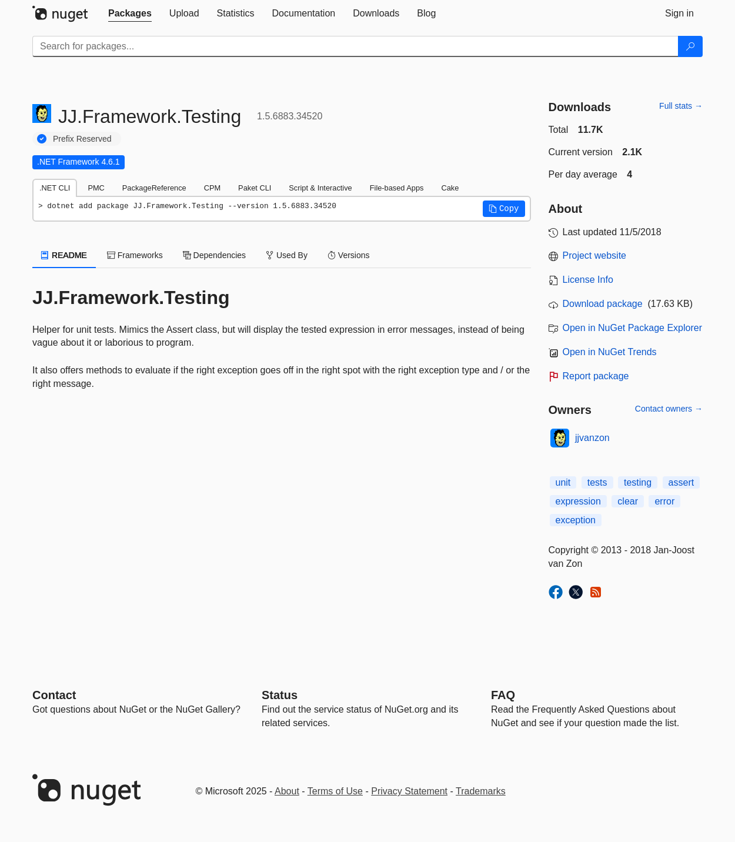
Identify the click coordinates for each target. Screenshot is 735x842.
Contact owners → (669, 408)
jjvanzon (592, 438)
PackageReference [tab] (154, 187)
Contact (54, 695)
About (287, 791)
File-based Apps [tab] (397, 187)
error (664, 501)
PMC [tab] (96, 187)
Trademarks (481, 791)
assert (681, 482)
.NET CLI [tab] (54, 187)
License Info (588, 280)
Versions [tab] (349, 255)
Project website (595, 255)
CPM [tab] (212, 187)
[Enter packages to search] (355, 46)
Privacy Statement (409, 791)
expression (578, 501)
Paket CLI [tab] (254, 187)
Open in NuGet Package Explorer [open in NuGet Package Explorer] (632, 328)
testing (638, 482)
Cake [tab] (450, 187)
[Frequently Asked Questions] (503, 695)
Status (280, 695)
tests (597, 482)
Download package (603, 304)
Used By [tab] (287, 255)
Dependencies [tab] (214, 255)
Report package (596, 376)
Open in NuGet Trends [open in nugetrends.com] (610, 352)
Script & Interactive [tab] (320, 187)
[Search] (690, 46)
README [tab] (64, 255)
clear (627, 501)
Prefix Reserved (82, 138)
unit (563, 482)
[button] (504, 209)
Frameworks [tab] (135, 255)
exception (576, 520)
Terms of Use (335, 791)
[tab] (130, 13)
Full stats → (681, 106)
